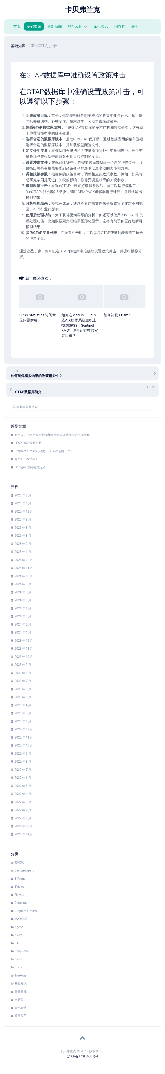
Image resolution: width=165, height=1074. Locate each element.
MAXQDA (21, 919)
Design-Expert (24, 870)
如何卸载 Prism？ (118, 315)
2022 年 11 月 (24, 737)
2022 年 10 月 (24, 745)
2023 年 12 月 (24, 640)
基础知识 (34, 26)
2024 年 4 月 (23, 608)
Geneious (21, 902)
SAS (18, 943)
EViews (19, 886)
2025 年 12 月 (24, 511)
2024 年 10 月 (24, 576)
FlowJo (19, 894)
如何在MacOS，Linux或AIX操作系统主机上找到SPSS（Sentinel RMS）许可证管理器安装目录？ (79, 325)
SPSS (18, 959)
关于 (135, 26)
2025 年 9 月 (23, 519)
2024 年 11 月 (24, 568)
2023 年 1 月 (23, 721)
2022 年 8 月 (23, 761)
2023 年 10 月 (24, 656)
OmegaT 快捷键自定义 (30, 467)
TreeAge (20, 975)
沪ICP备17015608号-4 (82, 1056)
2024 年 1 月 (23, 632)
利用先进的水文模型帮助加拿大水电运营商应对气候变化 (52, 435)
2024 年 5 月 (23, 600)
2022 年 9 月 (23, 753)
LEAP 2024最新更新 (28, 443)
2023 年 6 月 (23, 689)
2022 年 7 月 (23, 769)
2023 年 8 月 (23, 673)
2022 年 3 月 (23, 802)
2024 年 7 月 (23, 592)
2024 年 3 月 (23, 616)
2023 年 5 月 (23, 697)
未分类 (19, 999)
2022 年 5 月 (23, 786)
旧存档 (119, 26)
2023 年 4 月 (23, 705)
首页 (17, 26)
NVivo (18, 935)
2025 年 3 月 (23, 535)
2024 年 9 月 (23, 584)
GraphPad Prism (26, 911)
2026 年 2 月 (23, 495)
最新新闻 (54, 26)
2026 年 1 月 (23, 503)
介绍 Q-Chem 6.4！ (27, 459)
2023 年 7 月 (23, 681)
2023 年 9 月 (23, 664)
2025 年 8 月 (23, 527)
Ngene (19, 927)
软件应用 (75, 26)
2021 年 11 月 (24, 834)
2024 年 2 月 (23, 624)
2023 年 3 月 (23, 713)
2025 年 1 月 (23, 551)
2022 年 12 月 (24, 729)
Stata (18, 967)
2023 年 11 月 (24, 648)
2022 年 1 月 (23, 818)
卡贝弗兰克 (82, 9)
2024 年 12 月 (24, 560)
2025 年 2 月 (23, 543)
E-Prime (20, 878)
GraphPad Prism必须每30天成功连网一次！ (44, 451)
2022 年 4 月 (23, 794)
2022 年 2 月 (23, 810)
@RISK (19, 862)
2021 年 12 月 (24, 826)
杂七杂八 (101, 26)
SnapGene (22, 951)
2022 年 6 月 (23, 777)
